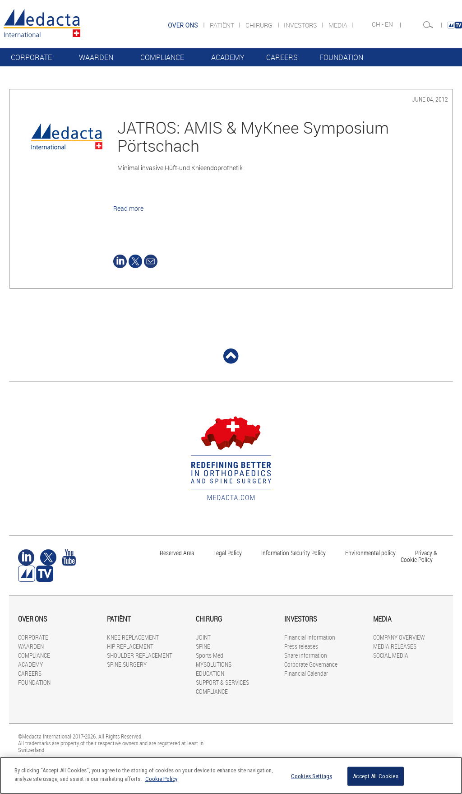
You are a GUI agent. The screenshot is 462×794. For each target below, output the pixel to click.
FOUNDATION (341, 57)
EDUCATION (210, 673)
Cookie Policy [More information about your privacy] (161, 778)
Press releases (301, 646)
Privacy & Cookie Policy (419, 556)
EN (389, 24)
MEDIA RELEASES (394, 646)
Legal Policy (227, 552)
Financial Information (309, 637)
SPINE (203, 646)
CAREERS (282, 57)
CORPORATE (31, 57)
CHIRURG (259, 25)
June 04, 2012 (430, 99)
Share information (305, 655)
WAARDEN (96, 57)
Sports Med (209, 655)
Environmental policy (370, 552)
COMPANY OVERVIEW (399, 637)
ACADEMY (228, 57)
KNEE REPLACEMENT (133, 637)
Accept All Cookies (375, 776)
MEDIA (338, 25)
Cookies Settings (311, 776)
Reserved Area (177, 552)
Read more (128, 208)
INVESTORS (301, 25)
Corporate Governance (310, 664)
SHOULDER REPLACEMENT (139, 655)
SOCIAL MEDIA (390, 655)
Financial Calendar (306, 673)
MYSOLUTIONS (213, 664)
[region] (231, 775)
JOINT (203, 637)
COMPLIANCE (162, 57)
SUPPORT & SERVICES (222, 682)
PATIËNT (223, 25)
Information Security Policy (293, 552)
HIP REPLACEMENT (130, 646)
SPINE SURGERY (127, 664)
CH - (378, 24)
